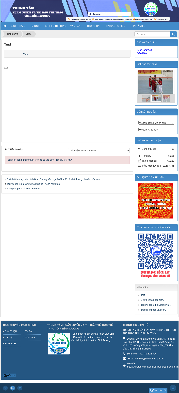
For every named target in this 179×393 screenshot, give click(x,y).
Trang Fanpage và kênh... (154, 309)
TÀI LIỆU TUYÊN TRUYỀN (150, 177)
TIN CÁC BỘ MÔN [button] (117, 27)
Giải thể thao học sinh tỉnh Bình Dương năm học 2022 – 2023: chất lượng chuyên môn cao (53, 179)
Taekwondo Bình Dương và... (156, 305)
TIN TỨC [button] (35, 27)
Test (143, 295)
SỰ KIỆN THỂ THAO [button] (55, 26)
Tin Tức (29, 331)
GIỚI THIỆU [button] (18, 27)
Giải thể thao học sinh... (153, 300)
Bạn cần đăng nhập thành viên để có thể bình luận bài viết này (40, 159)
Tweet (26, 54)
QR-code (9, 375)
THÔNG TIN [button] (94, 27)
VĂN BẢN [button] (76, 27)
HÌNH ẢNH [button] (138, 27)
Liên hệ (8, 337)
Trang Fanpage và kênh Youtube (23, 188)
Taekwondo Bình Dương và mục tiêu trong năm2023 (34, 184)
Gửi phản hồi (158, 390)
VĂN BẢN (30, 337)
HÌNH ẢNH (10, 343)
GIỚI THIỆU (11, 331)
